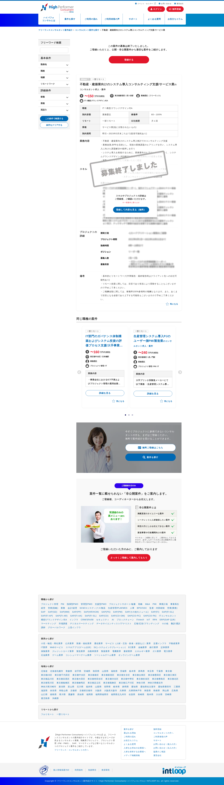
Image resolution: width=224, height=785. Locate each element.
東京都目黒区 (63, 679)
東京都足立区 (94, 683)
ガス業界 (157, 651)
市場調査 (63, 623)
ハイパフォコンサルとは (48, 19)
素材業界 (128, 651)
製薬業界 (105, 651)
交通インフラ (159, 643)
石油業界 (45, 655)
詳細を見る (105, 393)
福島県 (114, 671)
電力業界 (168, 651)
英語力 (44, 110)
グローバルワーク (56, 627)
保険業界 (45, 651)
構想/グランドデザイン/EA (54, 619)
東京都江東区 (170, 675)
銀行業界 (154, 647)
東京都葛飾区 (109, 683)
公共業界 (69, 643)
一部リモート (63, 714)
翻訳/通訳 (175, 623)
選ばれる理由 (130, 733)
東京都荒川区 (47, 683)
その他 (165, 623)
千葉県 (159, 671)
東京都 (169, 671)
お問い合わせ (165, 3)
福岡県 (89, 694)
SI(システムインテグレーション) (110, 647)
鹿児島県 (45, 698)
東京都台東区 (139, 675)
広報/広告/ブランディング (146, 623)
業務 (63, 608)
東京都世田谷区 (95, 679)
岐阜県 (116, 686)
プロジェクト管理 (49, 604)
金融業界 (142, 647)
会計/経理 (72, 608)
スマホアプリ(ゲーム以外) (78, 647)
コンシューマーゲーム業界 (79, 655)
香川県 (62, 694)
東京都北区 (173, 679)
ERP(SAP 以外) (167, 619)
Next (179, 371)
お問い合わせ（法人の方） (165, 748)
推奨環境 (106, 770)
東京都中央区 (78, 675)
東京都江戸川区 (126, 683)
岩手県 (78, 671)
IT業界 (44, 647)
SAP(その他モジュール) (137, 612)
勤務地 (44, 64)
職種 (43, 71)
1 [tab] (125, 415)
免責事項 (92, 770)
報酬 (43, 77)
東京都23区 (46, 675)
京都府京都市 (86, 690)
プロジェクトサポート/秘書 (122, 604)
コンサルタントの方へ (163, 733)
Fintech (140, 619)
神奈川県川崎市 (48, 686)
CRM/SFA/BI (87, 619)
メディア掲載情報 (132, 755)
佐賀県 (132, 694)
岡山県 (165, 690)
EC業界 (132, 647)
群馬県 (141, 671)
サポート (133, 19)
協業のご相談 (159, 752)
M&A (147, 604)
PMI (155, 604)
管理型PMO (86, 604)
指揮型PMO (72, 604)
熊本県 (150, 694)
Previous (78, 371)
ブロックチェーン (125, 619)
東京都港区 (93, 675)
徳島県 (53, 694)
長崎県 (141, 694)
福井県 (89, 686)
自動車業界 (93, 651)
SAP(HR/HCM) (91, 612)
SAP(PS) (105, 612)
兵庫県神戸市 (135, 690)
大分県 (159, 694)
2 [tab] (129, 415)
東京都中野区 (127, 679)
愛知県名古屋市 (148, 686)
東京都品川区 (47, 679)
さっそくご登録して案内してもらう (128, 557)
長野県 (107, 686)
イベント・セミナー (144, 3)
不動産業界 (174, 643)
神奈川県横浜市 (155, 683)
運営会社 (179, 3)
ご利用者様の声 (112, 19)
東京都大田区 (78, 679)
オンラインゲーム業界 (129, 655)
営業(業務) (172, 608)
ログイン (156, 9)
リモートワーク (48, 84)
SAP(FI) (155, 612)
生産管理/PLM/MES (117, 608)
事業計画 (163, 604)
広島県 (175, 690)
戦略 (140, 604)
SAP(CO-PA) (150, 616)
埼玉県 (150, 671)
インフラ (74, 619)
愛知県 (134, 686)
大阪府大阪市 (110, 690)
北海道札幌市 (56, 671)
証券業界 (165, 647)
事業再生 (174, 604)
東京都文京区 (123, 675)
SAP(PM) (117, 612)
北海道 (44, 671)
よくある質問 (154, 19)
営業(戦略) (53, 608)
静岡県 (125, 686)
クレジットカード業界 (63, 651)
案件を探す (70, 19)
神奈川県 (141, 683)
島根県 (156, 690)
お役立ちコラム (175, 19)
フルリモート (47, 714)
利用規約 (79, 770)
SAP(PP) (76, 612)
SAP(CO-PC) (134, 616)
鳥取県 (147, 690)
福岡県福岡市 (102, 694)
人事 (132, 608)
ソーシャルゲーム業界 (105, 655)
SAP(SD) (52, 612)
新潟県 (62, 686)
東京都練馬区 (78, 683)
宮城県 (87, 671)
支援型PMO (100, 604)
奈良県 (53, 690)
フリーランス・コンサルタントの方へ (71, 750)
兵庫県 (123, 690)
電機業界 (116, 651)
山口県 (44, 694)
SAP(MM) (65, 612)
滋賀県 (44, 690)
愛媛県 (71, 694)
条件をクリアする (54, 125)
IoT (148, 619)
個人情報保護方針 (61, 770)
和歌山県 (63, 690)
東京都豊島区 (158, 679)
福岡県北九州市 (118, 694)
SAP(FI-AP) (47, 616)
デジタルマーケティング (82, 623)
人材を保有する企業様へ (135, 752)
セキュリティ (102, 619)
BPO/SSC (142, 608)
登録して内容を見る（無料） (131, 209)
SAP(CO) (103, 616)
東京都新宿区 (107, 675)
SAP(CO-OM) (118, 616)
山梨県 (98, 686)
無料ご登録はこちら (150, 447)
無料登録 (175, 9)
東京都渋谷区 (111, 679)
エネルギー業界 (142, 651)
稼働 (43, 97)
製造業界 (80, 651)
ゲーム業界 (57, 655)
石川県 (80, 686)
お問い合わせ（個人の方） (165, 744)
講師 (43, 627)
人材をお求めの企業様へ (135, 748)
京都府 (73, 690)
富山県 (71, 686)
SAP (43, 612)
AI (113, 619)
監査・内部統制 (157, 608)
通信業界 (98, 643)
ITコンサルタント (167, 616)
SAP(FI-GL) (168, 612)
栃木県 (132, 671)
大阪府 (98, 690)
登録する (129, 59)
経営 (43, 608)
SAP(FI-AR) (62, 616)
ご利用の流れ (91, 19)
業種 (43, 103)
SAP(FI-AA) (76, 616)
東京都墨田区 (154, 675)
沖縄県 (55, 698)
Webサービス (56, 647)
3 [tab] (132, 415)
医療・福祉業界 (84, 643)
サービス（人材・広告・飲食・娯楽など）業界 (128, 643)
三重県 (177, 686)
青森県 (69, 671)
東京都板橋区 (63, 683)
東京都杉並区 (143, 679)
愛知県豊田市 (164, 686)
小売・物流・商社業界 (52, 643)
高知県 (80, 694)
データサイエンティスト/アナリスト (114, 623)
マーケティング (48, 623)
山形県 (105, 671)
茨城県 (123, 671)
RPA (155, 619)
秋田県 (96, 671)
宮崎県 (168, 694)
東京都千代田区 (62, 675)
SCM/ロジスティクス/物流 (92, 608)
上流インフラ (74, 627)
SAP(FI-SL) (91, 616)
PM (62, 604)
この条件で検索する (54, 118)
